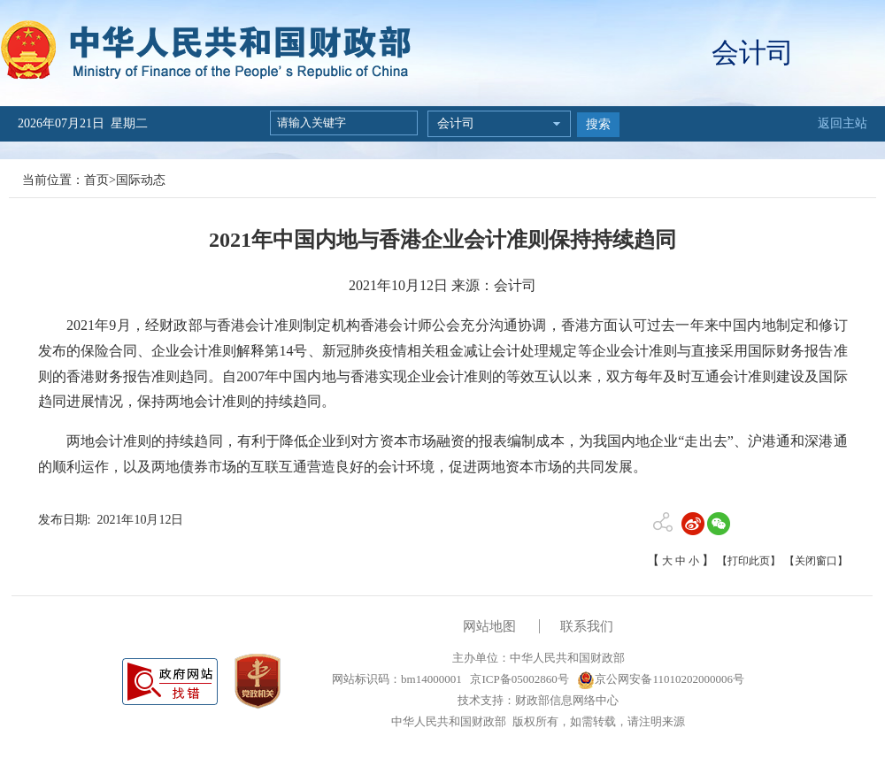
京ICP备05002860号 (517, 679)
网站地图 (489, 626)
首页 (96, 180)
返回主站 (842, 123)
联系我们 (586, 626)
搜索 (598, 124)
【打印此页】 (749, 561)
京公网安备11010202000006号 (660, 679)
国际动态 (140, 180)
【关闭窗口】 (816, 561)
